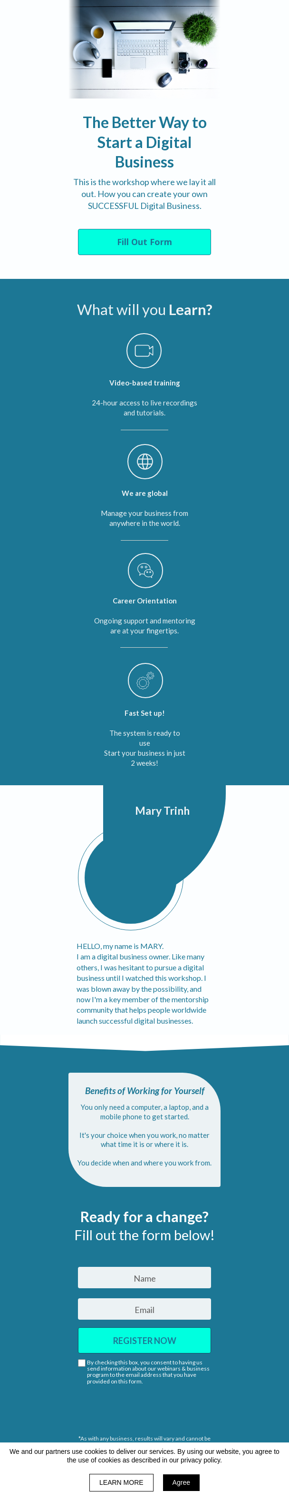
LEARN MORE (121, 1482)
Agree (181, 1482)
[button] (144, 242)
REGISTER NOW (144, 1340)
